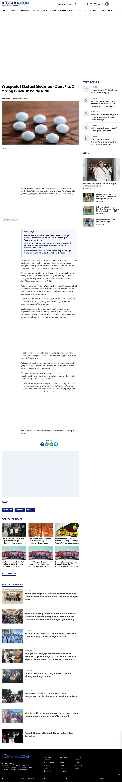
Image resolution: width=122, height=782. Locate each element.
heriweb (117, 779)
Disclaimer (53, 779)
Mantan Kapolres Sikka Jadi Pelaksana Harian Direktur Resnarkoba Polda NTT (13, 564)
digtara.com (27, 188)
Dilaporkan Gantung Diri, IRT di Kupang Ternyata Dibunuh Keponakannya (104, 117)
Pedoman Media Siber (29, 779)
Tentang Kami (7, 779)
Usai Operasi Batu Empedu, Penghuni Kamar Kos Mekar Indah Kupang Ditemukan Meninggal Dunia (103, 105)
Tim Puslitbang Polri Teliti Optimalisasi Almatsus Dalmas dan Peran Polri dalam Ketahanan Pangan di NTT (51, 596)
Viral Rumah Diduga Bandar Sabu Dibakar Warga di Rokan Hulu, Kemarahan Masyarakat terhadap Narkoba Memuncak (47, 245)
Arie (3, 98)
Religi (77, 763)
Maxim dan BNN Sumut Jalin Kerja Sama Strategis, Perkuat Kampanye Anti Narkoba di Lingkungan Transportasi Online (47, 238)
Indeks (109, 11)
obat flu (49, 314)
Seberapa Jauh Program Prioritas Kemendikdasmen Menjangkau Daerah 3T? (107, 209)
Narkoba (20, 509)
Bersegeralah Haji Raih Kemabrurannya (105, 220)
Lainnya (101, 11)
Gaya (78, 11)
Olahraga (62, 11)
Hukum (85, 11)
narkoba (27, 260)
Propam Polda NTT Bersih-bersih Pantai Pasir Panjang (105, 91)
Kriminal (93, 11)
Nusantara (36, 11)
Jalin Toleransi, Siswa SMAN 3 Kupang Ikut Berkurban (104, 129)
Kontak (66, 779)
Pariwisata (79, 765)
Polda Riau (56, 188)
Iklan (60, 779)
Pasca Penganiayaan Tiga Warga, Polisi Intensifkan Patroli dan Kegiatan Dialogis (105, 142)
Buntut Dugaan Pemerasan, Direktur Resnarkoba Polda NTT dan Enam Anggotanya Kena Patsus (40, 564)
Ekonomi (53, 11)
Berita (62, 768)
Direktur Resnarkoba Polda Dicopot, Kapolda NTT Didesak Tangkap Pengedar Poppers (66, 564)
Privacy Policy (43, 779)
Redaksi (16, 779)
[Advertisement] (61, 33)
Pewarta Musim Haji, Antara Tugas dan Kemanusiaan (99, 184)
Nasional (14, 11)
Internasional (25, 11)
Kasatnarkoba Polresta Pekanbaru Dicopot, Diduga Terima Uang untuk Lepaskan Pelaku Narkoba (47, 252)
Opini (77, 768)
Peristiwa (5, 11)
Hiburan (70, 11)
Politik (45, 11)
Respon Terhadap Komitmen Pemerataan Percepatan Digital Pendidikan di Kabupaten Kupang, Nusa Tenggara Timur (107, 199)
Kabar (77, 760)
